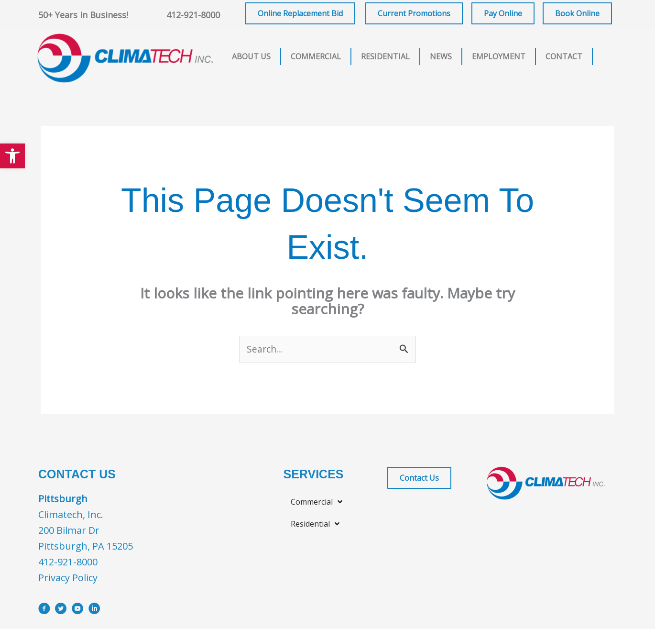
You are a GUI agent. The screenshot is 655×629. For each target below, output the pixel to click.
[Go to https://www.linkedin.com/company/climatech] (94, 611)
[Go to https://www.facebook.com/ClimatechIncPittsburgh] (44, 611)
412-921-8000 (193, 15)
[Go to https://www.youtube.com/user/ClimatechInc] (78, 611)
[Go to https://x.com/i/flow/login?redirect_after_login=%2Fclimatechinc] (61, 611)
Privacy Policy (68, 578)
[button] (12, 155)
